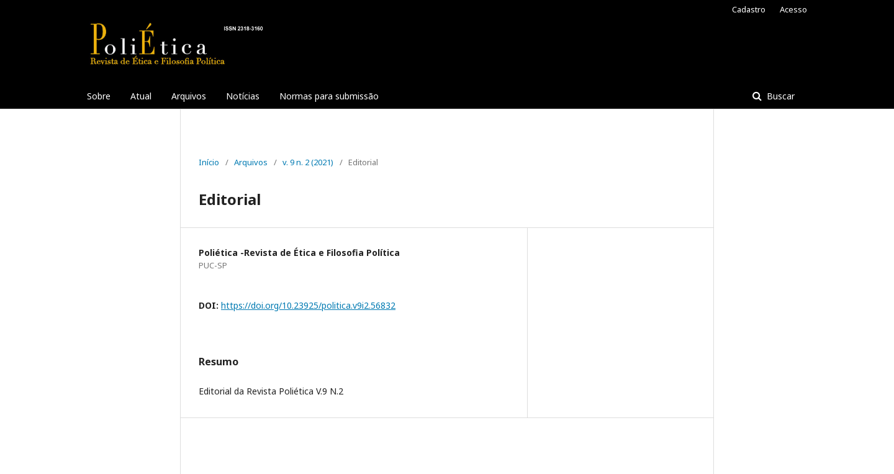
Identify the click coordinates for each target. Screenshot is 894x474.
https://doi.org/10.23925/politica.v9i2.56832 (308, 305)
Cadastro (748, 9)
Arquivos (188, 96)
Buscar (779, 96)
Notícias (243, 96)
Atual (140, 96)
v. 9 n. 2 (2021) (307, 162)
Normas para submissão (329, 96)
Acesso (793, 9)
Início (209, 162)
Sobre (99, 96)
